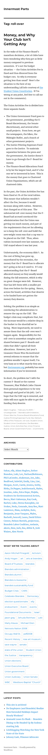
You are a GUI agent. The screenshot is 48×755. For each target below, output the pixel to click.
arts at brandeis (34, 558)
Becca (6, 499)
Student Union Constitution (15, 423)
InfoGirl (18, 481)
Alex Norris (17, 531)
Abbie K (30, 528)
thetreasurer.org (16, 367)
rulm (15, 492)
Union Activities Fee (18, 426)
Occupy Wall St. (13, 634)
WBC (7, 682)
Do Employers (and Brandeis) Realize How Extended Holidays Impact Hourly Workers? (25, 712)
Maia (17, 510)
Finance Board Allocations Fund (30, 415)
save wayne (11, 644)
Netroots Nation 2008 (16, 628)
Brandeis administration (28, 413)
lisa (23, 528)
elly (12, 470)
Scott (15, 485)
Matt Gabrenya (18, 499)
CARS (24, 591)
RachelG (8, 517)
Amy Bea (32, 506)
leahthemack (28, 488)
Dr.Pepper (15, 488)
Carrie (22, 485)
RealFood (8, 481)
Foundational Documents (18, 612)
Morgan (8, 485)
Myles (33, 513)
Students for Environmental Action (21, 495)
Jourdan (8, 492)
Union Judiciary (13, 677)
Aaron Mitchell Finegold (17, 553)
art (21, 558)
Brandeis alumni (13, 574)
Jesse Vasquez (22, 513)
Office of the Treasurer (13, 421)
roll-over (26, 421)
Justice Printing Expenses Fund (17, 418)
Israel (36, 612)
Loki (16, 474)
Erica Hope (24, 492)
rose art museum (32, 639)
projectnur (33, 521)
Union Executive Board (16, 666)
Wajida (34, 492)
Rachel (7, 503)
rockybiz (25, 510)
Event (24, 607)
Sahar (7, 470)
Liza (32, 481)
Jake (37, 477)
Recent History (12, 639)
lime (13, 528)
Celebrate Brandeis (14, 596)
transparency (26, 655)
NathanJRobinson (33, 474)
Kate (33, 510)
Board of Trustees (14, 564)
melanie (34, 524)
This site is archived (16, 704)
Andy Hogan (11, 558)
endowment (11, 607)
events (33, 607)
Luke (14, 503)
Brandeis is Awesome (15, 580)
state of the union (14, 650)
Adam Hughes (10, 410)
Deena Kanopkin (26, 503)
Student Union (36, 421)
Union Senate (31, 677)
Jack (19, 528)
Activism (36, 553)
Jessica (30, 485)
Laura (25, 517)
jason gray (10, 618)
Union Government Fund (20, 429)
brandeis (30, 564)
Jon (32, 477)
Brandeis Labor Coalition (16, 524)
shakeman (24, 477)
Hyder (39, 488)
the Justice (10, 655)
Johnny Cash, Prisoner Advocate (22, 737)
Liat (38, 481)
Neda (14, 506)
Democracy (33, 596)
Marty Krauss (11, 623)
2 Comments (38, 429)
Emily (26, 481)
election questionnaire (16, 601)
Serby (37, 485)
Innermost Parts (16, 9)
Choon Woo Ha (10, 415)
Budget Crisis (12, 591)
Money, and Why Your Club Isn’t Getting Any (19, 39)
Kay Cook (31, 499)
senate (23, 644)
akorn (7, 528)
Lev (21, 474)
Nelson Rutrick (19, 521)
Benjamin (9, 513)
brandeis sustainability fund (19, 585)
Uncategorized (10, 413)
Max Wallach (36, 418)
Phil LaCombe (11, 477)
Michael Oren (27, 623)
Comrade (22, 506)
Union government (15, 671)
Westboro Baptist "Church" (27, 682)
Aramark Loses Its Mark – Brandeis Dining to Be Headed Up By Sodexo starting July (24, 723)
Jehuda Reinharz (26, 618)
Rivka (6, 488)
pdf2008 (28, 634)
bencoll (17, 517)
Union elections (13, 661)
